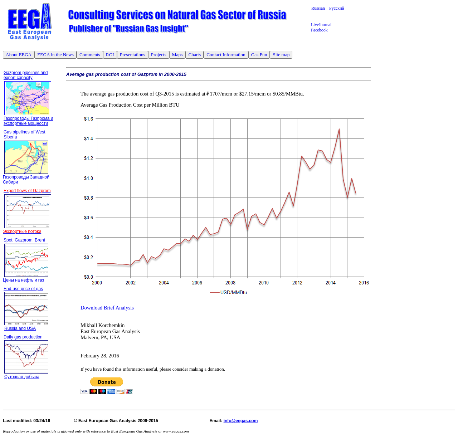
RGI (110, 54)
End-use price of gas (23, 288)
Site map (281, 54)
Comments (89, 54)
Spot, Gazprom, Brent (24, 240)
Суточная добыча (21, 376)
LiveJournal (321, 24)
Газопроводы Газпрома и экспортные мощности (28, 121)
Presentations (132, 54)
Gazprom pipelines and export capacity (26, 75)
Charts (194, 54)
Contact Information (225, 54)
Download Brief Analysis (107, 308)
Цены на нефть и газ (23, 280)
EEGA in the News (55, 54)
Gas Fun (259, 54)
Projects (158, 54)
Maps (177, 54)
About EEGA (18, 54)
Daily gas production (23, 337)
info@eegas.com (241, 420)
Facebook (319, 30)
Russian (320, 8)
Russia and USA (20, 328)
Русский (336, 8)
